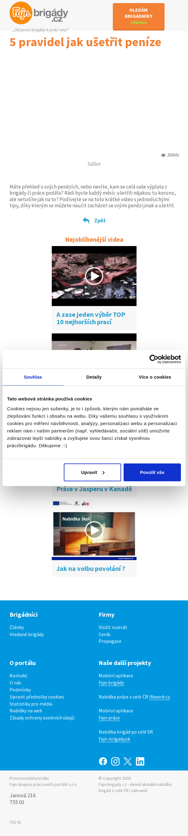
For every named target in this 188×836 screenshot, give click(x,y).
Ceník (104, 634)
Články (17, 627)
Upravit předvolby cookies (37, 697)
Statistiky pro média (31, 704)
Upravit (92, 472)
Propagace (110, 641)
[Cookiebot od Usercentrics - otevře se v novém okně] (154, 359)
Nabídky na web (26, 710)
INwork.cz (159, 697)
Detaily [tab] (94, 377)
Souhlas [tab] (33, 377)
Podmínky (20, 690)
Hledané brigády (27, 634)
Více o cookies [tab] (155, 377)
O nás (15, 682)
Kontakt (18, 675)
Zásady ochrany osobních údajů (42, 718)
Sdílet (94, 163)
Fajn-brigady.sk (114, 739)
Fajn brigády (111, 682)
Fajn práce (109, 718)
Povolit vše (152, 472)
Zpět (94, 220)
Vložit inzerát (113, 627)
